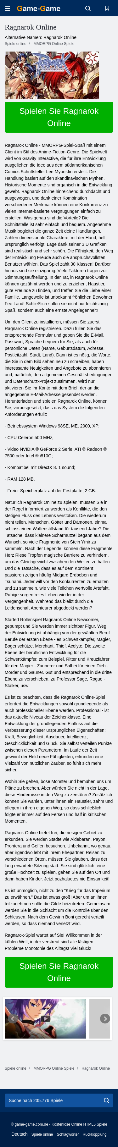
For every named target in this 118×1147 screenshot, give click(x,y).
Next (105, 1019)
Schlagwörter (68, 1134)
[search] (106, 1100)
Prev (13, 1019)
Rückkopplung (95, 1134)
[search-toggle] (88, 8)
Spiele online (42, 1134)
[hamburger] (7, 8)
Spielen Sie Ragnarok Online (59, 117)
